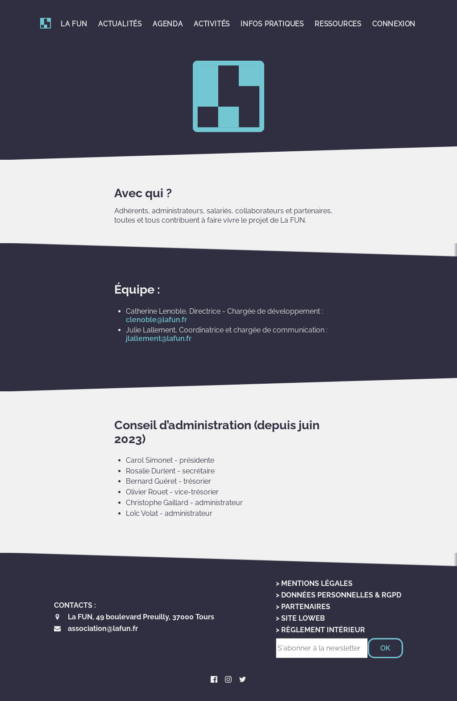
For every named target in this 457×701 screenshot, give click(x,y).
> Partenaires (303, 606)
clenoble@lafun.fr (156, 319)
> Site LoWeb (300, 618)
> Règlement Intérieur (320, 630)
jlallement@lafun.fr (158, 338)
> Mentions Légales (314, 583)
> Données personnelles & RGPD (338, 595)
